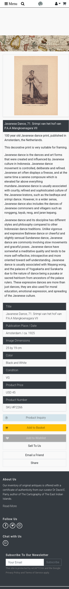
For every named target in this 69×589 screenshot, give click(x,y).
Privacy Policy (13, 572)
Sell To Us (34, 446)
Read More (10, 506)
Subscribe (52, 562)
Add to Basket (36, 427)
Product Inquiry (36, 417)
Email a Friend (34, 455)
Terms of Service (34, 572)
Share (34, 463)
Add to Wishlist (36, 438)
